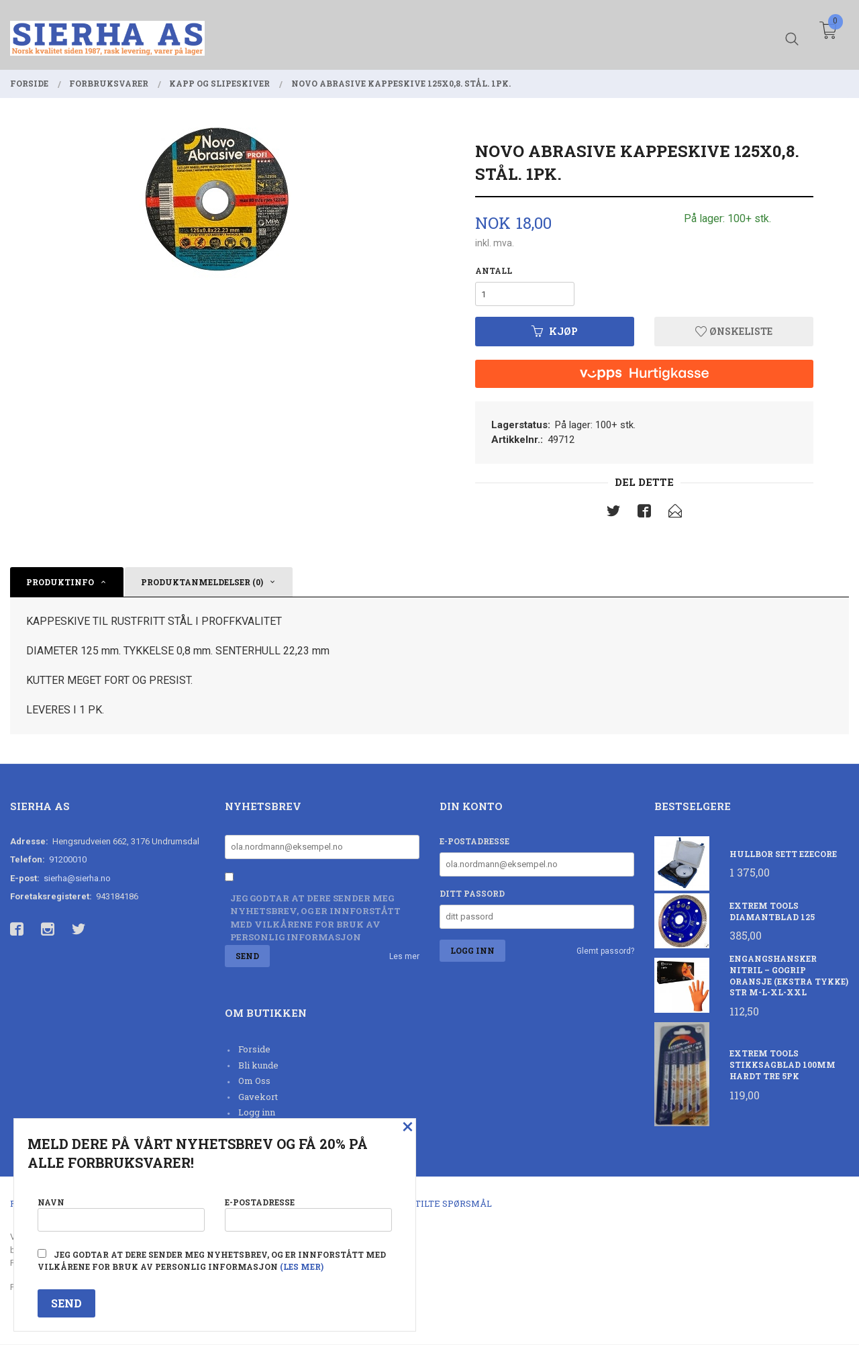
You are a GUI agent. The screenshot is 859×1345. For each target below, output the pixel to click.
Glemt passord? (605, 951)
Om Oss (254, 1081)
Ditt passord (472, 893)
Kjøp (555, 331)
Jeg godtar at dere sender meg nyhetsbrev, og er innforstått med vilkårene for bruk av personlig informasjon (315, 918)
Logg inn (256, 1113)
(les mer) (301, 1266)
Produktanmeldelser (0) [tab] (202, 582)
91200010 (68, 860)
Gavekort (258, 1097)
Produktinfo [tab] (60, 582)
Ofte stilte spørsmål (438, 1204)
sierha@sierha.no (77, 878)
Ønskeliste (733, 331)
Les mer (404, 957)
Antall (493, 270)
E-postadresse (474, 841)
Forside (254, 1050)
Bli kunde (258, 1065)
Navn (121, 1214)
